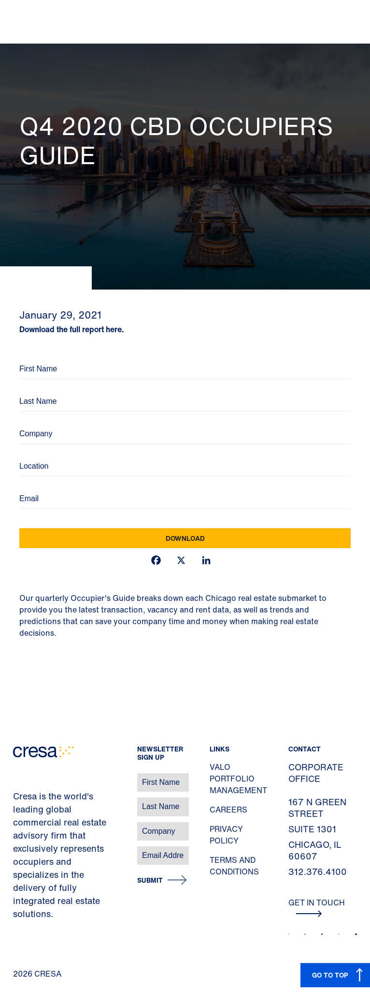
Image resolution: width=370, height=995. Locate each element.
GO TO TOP (330, 975)
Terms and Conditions (234, 865)
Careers (228, 809)
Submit (150, 880)
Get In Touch (316, 907)
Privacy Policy (226, 834)
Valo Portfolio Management (238, 778)
